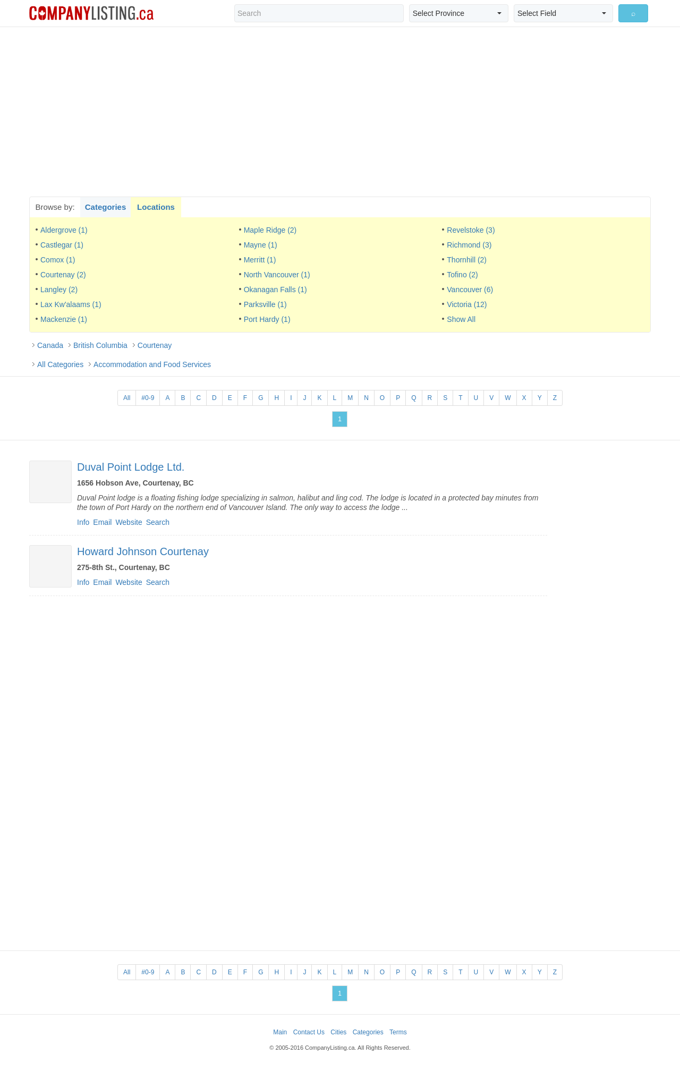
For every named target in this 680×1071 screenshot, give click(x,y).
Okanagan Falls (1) (275, 289)
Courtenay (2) (63, 274)
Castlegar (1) (61, 245)
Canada (50, 345)
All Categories (60, 364)
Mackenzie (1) (63, 319)
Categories (105, 206)
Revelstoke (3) (471, 230)
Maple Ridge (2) (270, 230)
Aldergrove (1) (64, 230)
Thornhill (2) (467, 260)
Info (83, 522)
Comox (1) (57, 260)
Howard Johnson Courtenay (143, 551)
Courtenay (155, 345)
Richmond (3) (469, 245)
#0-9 (147, 398)
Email (102, 522)
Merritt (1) (260, 260)
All (126, 398)
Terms (398, 1032)
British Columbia (100, 345)
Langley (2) (59, 289)
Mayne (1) (260, 245)
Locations (156, 206)
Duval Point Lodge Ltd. (130, 467)
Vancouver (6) (470, 289)
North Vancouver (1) (277, 274)
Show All (461, 319)
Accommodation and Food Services (152, 364)
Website (128, 522)
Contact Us (309, 1032)
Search (157, 522)
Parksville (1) (265, 304)
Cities (338, 1032)
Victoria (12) (467, 304)
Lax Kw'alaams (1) (70, 304)
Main (280, 1032)
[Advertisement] (340, 111)
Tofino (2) (462, 274)
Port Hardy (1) (267, 319)
